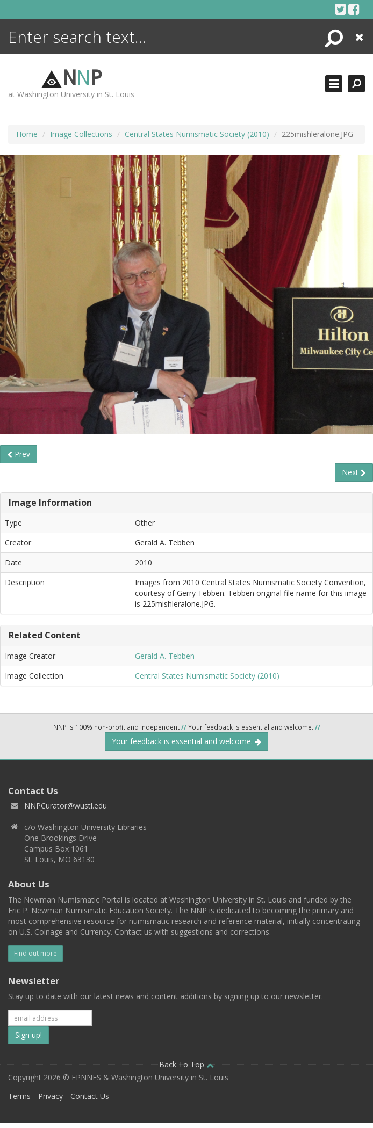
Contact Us (89, 1096)
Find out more (35, 953)
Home (27, 134)
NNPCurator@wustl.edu (65, 805)
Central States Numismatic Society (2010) (197, 134)
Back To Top (186, 1064)
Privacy (50, 1096)
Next (354, 472)
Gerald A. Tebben (165, 656)
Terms (19, 1096)
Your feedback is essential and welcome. (186, 741)
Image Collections (81, 134)
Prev (18, 454)
